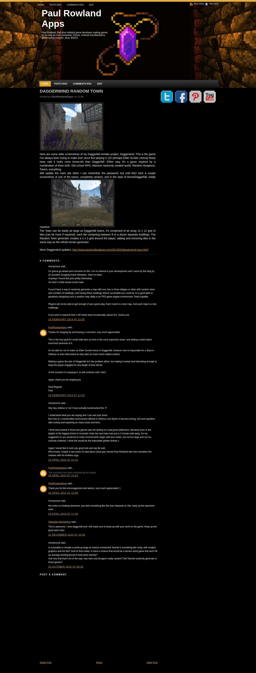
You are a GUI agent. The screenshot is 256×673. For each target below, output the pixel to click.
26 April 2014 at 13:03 (63, 475)
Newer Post (46, 662)
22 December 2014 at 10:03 (66, 534)
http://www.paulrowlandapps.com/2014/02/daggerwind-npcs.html (110, 249)
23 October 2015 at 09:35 (65, 566)
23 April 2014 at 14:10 (63, 460)
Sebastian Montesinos (59, 522)
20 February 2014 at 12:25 (66, 395)
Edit (91, 5)
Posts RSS (55, 5)
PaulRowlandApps (57, 327)
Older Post (152, 662)
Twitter (211, 4)
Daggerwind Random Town (71, 91)
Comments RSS (75, 5)
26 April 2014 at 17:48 (63, 514)
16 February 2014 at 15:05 (66, 319)
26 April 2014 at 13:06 (63, 493)
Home (41, 5)
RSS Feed (197, 4)
